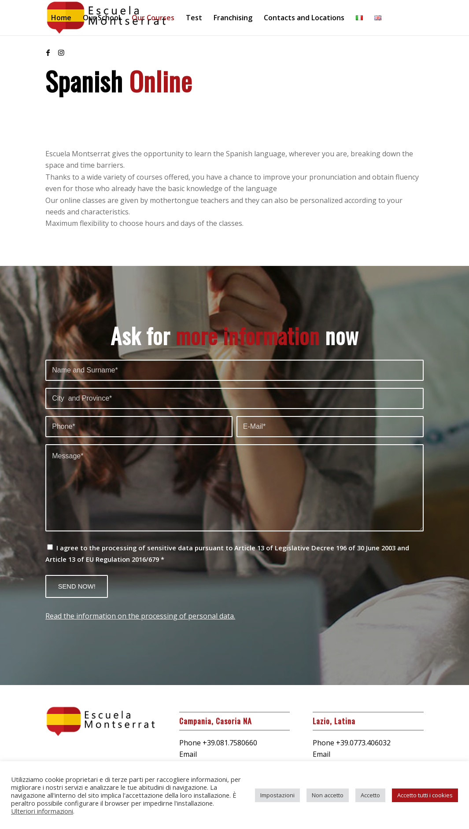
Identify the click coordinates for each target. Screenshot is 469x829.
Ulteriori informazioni (42, 811)
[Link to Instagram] (61, 52)
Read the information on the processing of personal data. (140, 616)
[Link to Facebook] (48, 52)
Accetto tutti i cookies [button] (425, 795)
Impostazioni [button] (277, 795)
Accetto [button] (370, 795)
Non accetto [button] (327, 795)
